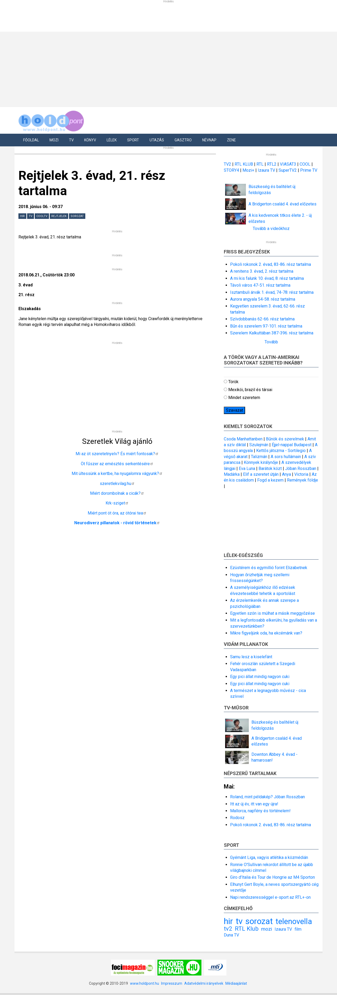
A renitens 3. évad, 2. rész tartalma (261, 271)
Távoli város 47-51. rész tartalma (260, 285)
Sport (133, 140)
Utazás (157, 140)
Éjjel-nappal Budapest (291, 444)
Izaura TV (267, 170)
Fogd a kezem (270, 480)
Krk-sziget (117, 503)
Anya (286, 474)
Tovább (271, 341)
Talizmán (259, 456)
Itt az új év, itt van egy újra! (254, 803)
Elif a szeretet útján (261, 474)
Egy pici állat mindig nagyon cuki (259, 676)
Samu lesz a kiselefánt (251, 656)
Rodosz (237, 817)
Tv (71, 140)
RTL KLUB (244, 164)
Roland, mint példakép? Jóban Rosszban (267, 796)
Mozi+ (248, 170)
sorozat (77, 216)
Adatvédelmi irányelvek (203, 983)
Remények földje (302, 480)
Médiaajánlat (236, 983)
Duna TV (231, 935)
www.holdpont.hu (144, 983)
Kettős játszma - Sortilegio (281, 450)
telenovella (293, 921)
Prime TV (308, 170)
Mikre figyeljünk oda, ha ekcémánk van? (266, 633)
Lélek (112, 140)
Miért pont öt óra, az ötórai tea (117, 513)
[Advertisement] (167, 68)
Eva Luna (247, 468)
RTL (260, 164)
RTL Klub (247, 928)
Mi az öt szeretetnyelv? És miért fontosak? (117, 453)
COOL (305, 164)
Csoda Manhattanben (243, 438)
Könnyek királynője (261, 462)
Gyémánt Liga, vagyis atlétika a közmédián (269, 857)
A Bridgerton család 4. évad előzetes (282, 203)
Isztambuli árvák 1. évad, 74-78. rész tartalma (272, 292)
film (298, 929)
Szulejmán (258, 444)
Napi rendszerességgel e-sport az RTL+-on (270, 897)
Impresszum (171, 983)
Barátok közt (270, 468)
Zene (231, 140)
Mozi (53, 140)
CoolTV (41, 216)
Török (233, 381)
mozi (266, 929)
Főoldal (31, 140)
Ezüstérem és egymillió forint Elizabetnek (268, 567)
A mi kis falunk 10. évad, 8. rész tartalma (267, 278)
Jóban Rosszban (300, 468)
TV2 (227, 164)
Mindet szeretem (244, 397)
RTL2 (271, 164)
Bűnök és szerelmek (285, 438)
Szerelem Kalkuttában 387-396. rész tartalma (271, 332)
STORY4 (232, 170)
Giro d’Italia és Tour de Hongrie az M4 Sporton (272, 877)
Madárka (232, 474)
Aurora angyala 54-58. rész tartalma (262, 299)
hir (22, 216)
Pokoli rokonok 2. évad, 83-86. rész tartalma (270, 264)
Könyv (90, 140)
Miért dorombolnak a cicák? (117, 493)
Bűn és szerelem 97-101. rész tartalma (266, 326)
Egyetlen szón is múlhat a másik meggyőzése (272, 613)
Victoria (301, 474)
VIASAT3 (288, 164)
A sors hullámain (286, 456)
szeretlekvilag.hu (117, 483)
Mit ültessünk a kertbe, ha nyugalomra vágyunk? (117, 473)
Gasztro (183, 140)
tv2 (228, 928)
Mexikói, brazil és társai (250, 389)
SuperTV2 (288, 170)
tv (30, 216)
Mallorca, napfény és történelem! (260, 810)
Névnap (209, 140)
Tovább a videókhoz (271, 228)
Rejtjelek (59, 216)
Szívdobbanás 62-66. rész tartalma (262, 318)
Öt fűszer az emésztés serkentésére (117, 463)
